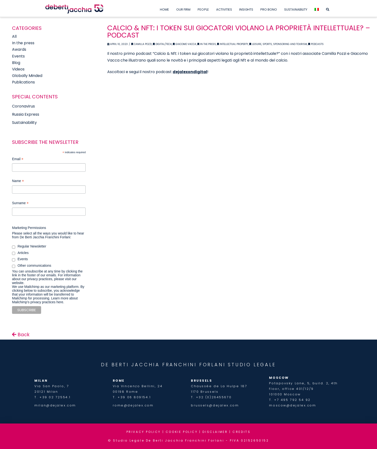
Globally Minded (27, 75)
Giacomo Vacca (184, 44)
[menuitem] (316, 8)
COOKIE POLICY (182, 432)
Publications (23, 82)
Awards (19, 49)
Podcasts (316, 44)
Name (18, 181)
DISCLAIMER (215, 432)
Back (21, 334)
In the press (23, 43)
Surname (20, 203)
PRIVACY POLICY (143, 432)
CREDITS (241, 432)
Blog (16, 62)
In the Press (206, 44)
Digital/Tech (162, 44)
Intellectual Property (232, 44)
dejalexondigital (190, 72)
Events (18, 56)
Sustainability (24, 122)
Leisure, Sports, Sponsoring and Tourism (278, 44)
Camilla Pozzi (141, 44)
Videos (18, 69)
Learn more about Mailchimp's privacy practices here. (45, 300)
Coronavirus (23, 106)
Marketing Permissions (29, 228)
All (14, 36)
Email (17, 159)
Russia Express (25, 114)
